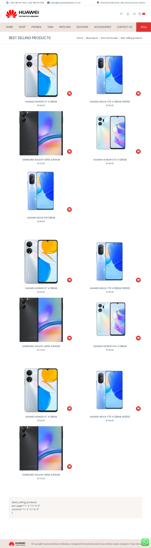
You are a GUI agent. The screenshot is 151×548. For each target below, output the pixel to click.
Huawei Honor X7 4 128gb (41, 101)
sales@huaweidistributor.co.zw (64, 2)
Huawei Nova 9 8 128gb (41, 217)
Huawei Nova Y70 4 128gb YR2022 (110, 101)
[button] (69, 93)
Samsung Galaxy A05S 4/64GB (41, 159)
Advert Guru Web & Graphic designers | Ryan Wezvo (118, 544)
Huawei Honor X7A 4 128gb (110, 159)
